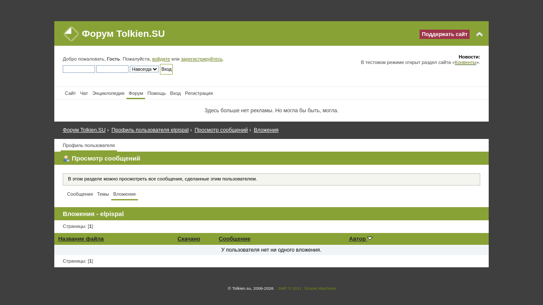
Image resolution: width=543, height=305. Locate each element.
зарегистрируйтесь (201, 58)
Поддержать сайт (444, 34)
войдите (161, 58)
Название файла (81, 239)
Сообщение (235, 239)
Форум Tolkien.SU (123, 33)
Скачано (189, 239)
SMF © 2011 (290, 288)
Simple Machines (320, 288)
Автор (360, 239)
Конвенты (465, 62)
